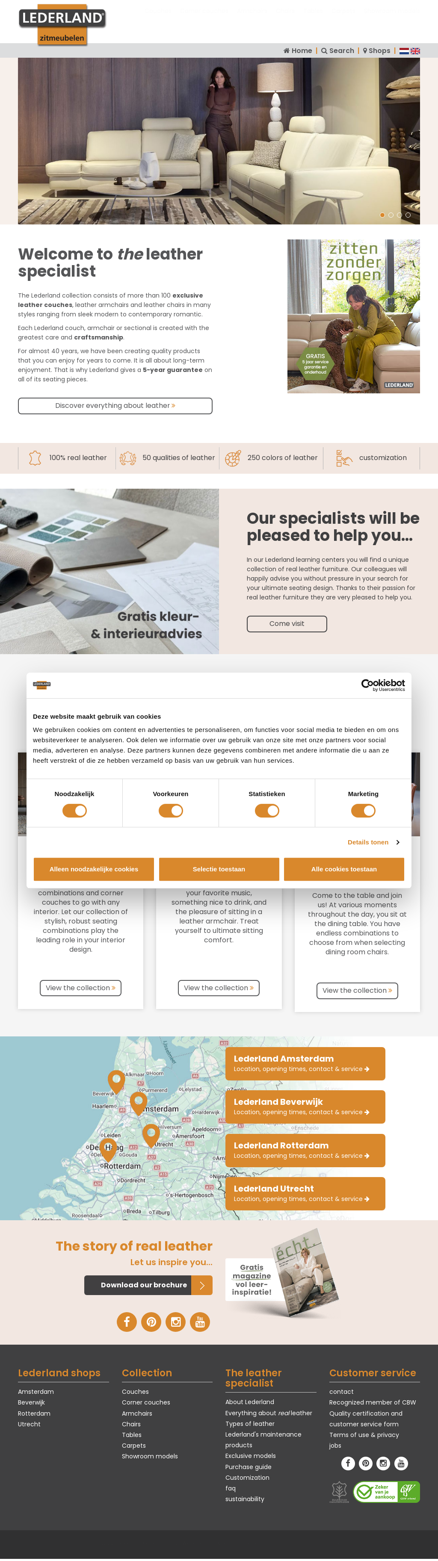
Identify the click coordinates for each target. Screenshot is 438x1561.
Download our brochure (144, 1287)
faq (230, 1490)
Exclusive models (250, 1458)
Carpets (343, 19)
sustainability (244, 1501)
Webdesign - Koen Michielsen (220, 1545)
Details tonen (368, 842)
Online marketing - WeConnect (303, 1545)
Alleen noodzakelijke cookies (94, 869)
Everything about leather (268, 1415)
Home (302, 51)
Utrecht (29, 1426)
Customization (247, 1479)
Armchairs (252, 19)
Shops (380, 51)
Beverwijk (31, 1405)
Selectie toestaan (219, 869)
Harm (50, 198)
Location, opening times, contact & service (302, 1062)
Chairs (285, 19)
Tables (313, 19)
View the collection (80, 987)
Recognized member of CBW (372, 1405)
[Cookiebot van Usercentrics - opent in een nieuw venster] (367, 685)
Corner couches (204, 19)
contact (341, 1394)
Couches (158, 19)
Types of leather (250, 1426)
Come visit (287, 623)
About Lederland (249, 1404)
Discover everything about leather (115, 405)
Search (341, 51)
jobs (335, 1447)
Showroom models (392, 19)
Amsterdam (36, 1394)
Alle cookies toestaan (344, 869)
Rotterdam (34, 1415)
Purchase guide (248, 1469)
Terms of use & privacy (364, 1437)
